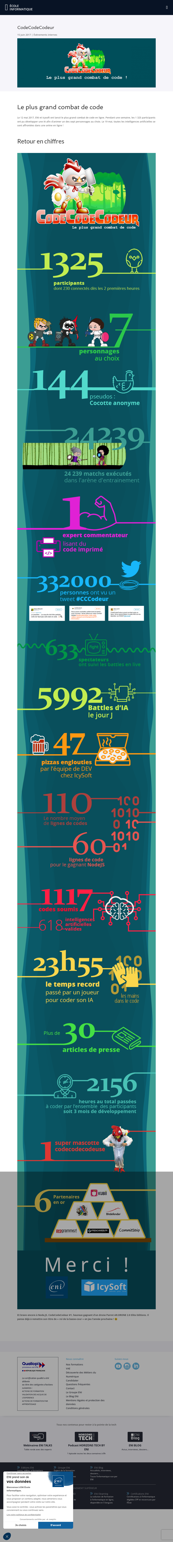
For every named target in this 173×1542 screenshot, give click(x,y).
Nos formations (74, 1364)
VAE (68, 1368)
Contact (70, 1388)
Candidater (72, 1380)
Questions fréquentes (78, 1384)
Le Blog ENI (72, 1396)
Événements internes (45, 34)
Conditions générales (78, 1408)
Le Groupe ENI (74, 1392)
